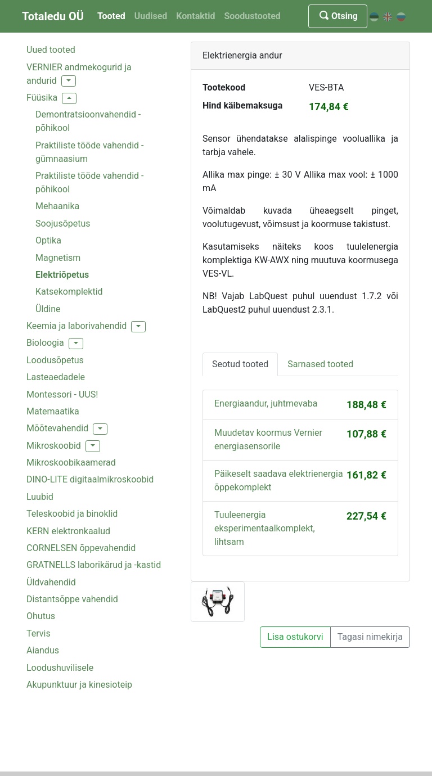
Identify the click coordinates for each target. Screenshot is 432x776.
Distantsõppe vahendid (72, 599)
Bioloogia (45, 342)
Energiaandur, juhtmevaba (265, 403)
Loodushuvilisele (59, 667)
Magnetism (57, 257)
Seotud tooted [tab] (240, 364)
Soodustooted (252, 16)
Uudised (151, 16)
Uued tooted (50, 49)
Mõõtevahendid (57, 428)
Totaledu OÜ (53, 16)
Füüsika (41, 97)
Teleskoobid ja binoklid (72, 513)
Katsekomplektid (69, 291)
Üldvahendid (51, 582)
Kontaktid (195, 16)
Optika (48, 240)
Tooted (111, 16)
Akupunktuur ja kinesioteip (79, 684)
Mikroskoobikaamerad (71, 462)
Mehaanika (57, 206)
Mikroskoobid (53, 445)
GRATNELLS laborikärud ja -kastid (93, 565)
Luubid (39, 496)
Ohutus (40, 616)
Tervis (38, 633)
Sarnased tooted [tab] (320, 364)
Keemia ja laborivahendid (76, 326)
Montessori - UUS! (62, 394)
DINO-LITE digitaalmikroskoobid (90, 479)
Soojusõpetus (63, 223)
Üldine (48, 309)
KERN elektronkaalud (68, 531)
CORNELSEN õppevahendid (81, 548)
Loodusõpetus (55, 360)
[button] (68, 81)
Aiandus (42, 650)
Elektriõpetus (62, 274)
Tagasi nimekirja (370, 636)
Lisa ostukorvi (295, 636)
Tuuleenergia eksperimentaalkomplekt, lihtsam (264, 528)
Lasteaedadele (55, 377)
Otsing (338, 16)
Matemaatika (52, 411)
